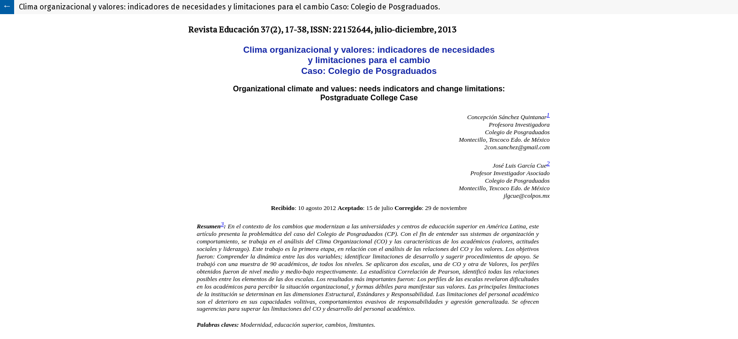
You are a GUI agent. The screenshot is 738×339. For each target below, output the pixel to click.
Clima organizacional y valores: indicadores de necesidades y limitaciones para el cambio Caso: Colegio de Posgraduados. (229, 6)
